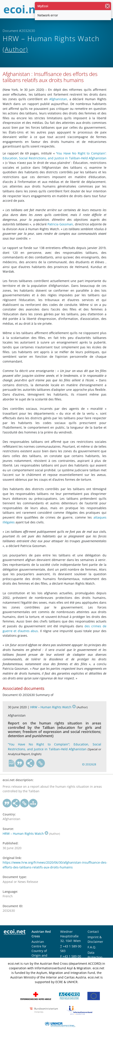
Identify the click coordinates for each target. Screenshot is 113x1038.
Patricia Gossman (60, 224)
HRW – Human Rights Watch (53, 707)
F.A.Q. (92, 947)
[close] (107, 6)
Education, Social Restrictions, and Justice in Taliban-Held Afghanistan (54, 158)
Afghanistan (58, 99)
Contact (93, 931)
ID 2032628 (89, 764)
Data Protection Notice (95, 957)
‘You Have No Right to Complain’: (81, 153)
